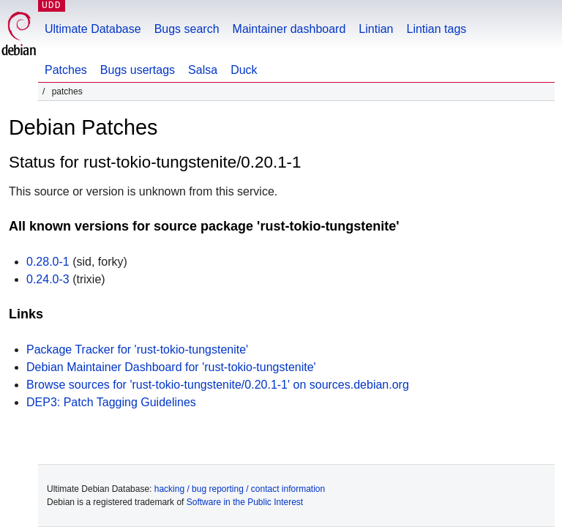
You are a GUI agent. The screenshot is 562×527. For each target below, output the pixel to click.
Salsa (202, 70)
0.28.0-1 (48, 261)
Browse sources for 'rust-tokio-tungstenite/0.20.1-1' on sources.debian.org (217, 384)
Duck (244, 70)
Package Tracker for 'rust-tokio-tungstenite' (137, 349)
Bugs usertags (137, 70)
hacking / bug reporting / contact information (239, 489)
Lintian (376, 29)
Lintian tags (436, 29)
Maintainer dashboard (289, 29)
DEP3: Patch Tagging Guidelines (111, 402)
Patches (66, 70)
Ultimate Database (93, 29)
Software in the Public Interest (245, 502)
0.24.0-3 (48, 279)
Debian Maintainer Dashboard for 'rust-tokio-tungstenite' (171, 367)
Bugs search (187, 29)
